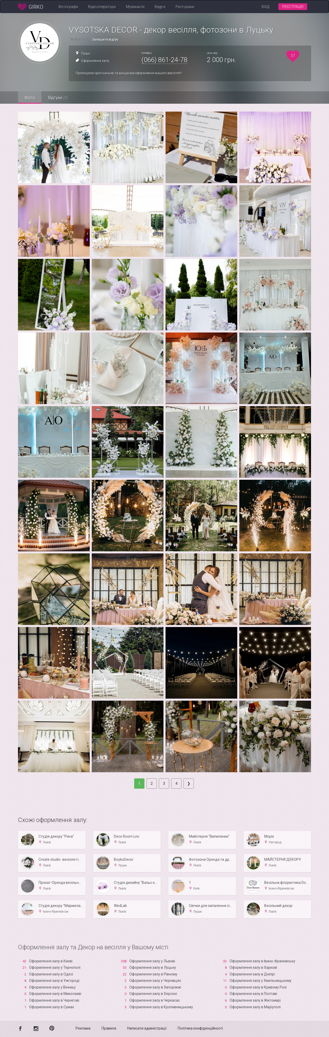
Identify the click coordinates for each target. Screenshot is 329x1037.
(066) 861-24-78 (164, 60)
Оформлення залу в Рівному (153, 974)
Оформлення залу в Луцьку (152, 967)
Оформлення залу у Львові (152, 961)
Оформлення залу (95, 61)
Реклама (83, 1028)
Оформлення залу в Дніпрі (252, 974)
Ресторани (185, 7)
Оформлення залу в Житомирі (255, 1000)
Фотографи (68, 7)
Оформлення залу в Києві (50, 961)
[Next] (189, 783)
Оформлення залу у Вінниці (52, 987)
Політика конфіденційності (200, 1028)
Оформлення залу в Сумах (51, 1007)
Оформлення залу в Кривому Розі (258, 987)
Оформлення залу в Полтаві (253, 994)
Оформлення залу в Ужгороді (54, 981)
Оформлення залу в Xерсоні (153, 994)
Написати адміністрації (147, 1028)
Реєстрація (292, 7)
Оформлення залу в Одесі (51, 974)
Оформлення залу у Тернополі (54, 967)
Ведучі (160, 7)
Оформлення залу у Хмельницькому (260, 981)
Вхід (265, 7)
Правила (109, 1028)
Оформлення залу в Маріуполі (255, 1007)
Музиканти (135, 7)
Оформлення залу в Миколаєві (55, 994)
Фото (29, 97)
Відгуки (58, 97)
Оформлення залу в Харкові (253, 967)
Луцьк (85, 53)
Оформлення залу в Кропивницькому (161, 1007)
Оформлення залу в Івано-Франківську (262, 961)
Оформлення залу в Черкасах (154, 1000)
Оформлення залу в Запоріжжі (155, 987)
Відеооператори (102, 7)
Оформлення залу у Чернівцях (155, 981)
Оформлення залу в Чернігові (54, 1000)
